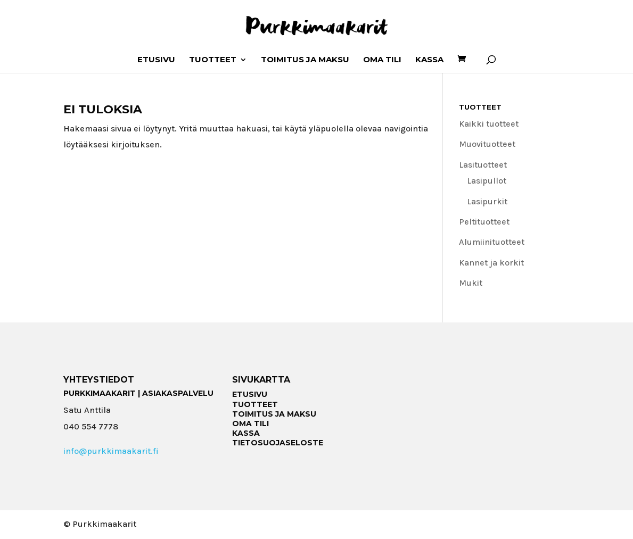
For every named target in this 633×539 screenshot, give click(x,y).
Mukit (470, 283)
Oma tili (382, 60)
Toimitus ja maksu (305, 60)
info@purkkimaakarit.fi (111, 451)
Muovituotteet (487, 144)
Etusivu (156, 60)
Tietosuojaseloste (277, 442)
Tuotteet (212, 60)
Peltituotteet (484, 222)
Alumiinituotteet (491, 242)
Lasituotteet (483, 165)
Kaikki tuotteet (489, 124)
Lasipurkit (487, 201)
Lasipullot (486, 181)
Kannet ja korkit (491, 263)
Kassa (429, 60)
